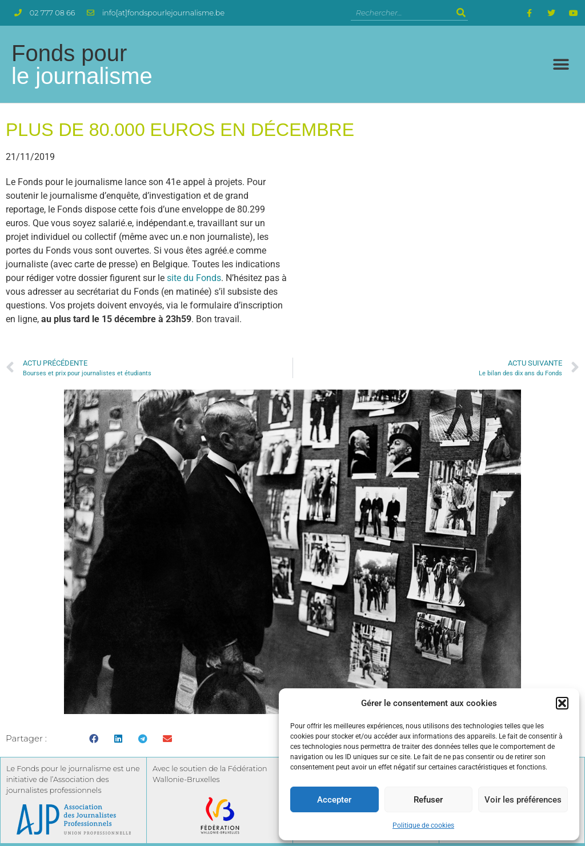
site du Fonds (194, 277)
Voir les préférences (523, 800)
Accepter (334, 800)
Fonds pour (82, 65)
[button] (562, 703)
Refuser (428, 800)
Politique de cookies (423, 825)
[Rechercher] (461, 13)
